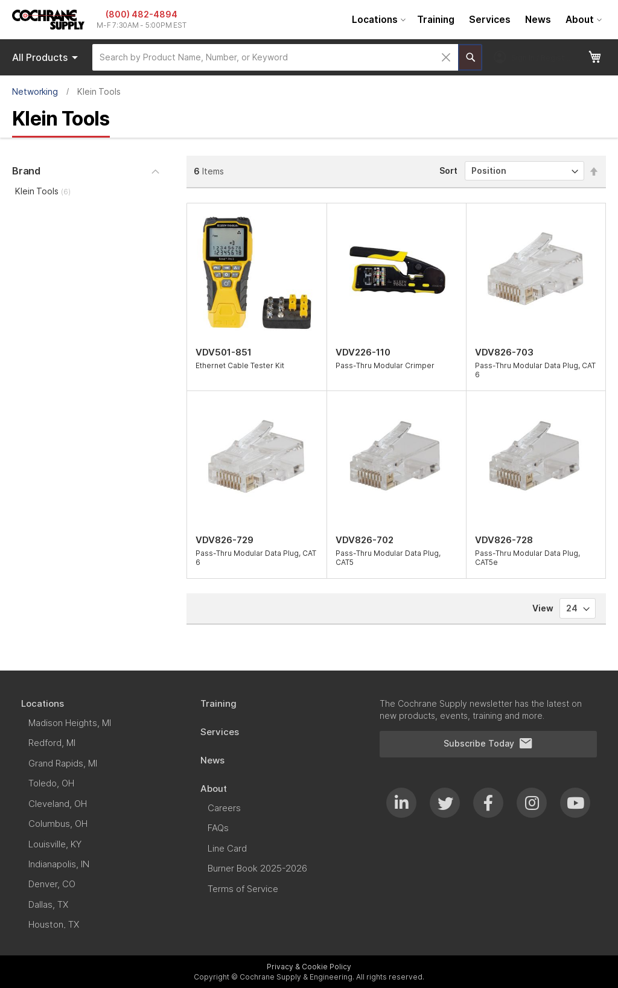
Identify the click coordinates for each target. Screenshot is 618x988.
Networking (35, 91)
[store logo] (48, 19)
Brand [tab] (26, 171)
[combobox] (275, 57)
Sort (448, 170)
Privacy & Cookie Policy (309, 966)
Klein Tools (43, 191)
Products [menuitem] (47, 57)
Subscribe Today (488, 743)
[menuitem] (377, 19)
